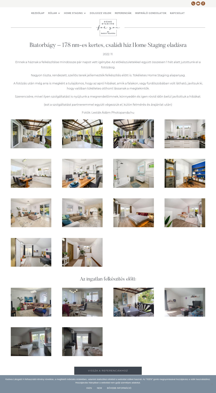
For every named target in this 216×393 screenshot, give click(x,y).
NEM (99, 388)
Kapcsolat (177, 13)
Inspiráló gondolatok (150, 13)
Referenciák (123, 13)
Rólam (52, 13)
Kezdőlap (38, 13)
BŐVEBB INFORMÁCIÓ (119, 388)
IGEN (89, 388)
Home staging (73, 13)
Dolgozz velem (100, 13)
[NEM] (211, 384)
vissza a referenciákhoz (108, 370)
